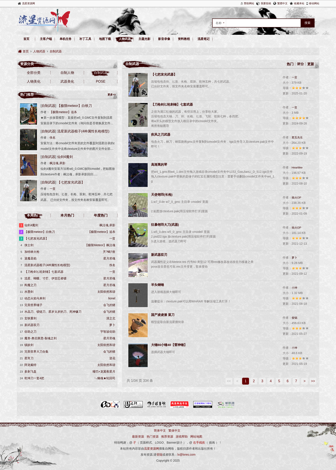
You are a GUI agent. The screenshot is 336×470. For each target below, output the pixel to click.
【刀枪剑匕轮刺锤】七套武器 (43, 271)
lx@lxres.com (186, 454)
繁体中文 (174, 430)
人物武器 (125, 39)
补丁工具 (85, 39)
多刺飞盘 (30, 371)
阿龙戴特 (30, 365)
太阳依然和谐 (106, 291)
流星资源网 (28, 3)
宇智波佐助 (107, 331)
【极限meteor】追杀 (63, 112)
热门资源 (153, 436)
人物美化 (33, 81)
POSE (100, 81)
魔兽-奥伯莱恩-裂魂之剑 (40, 338)
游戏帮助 (182, 436)
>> (313, 381)
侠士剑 (28, 245)
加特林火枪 (31, 251)
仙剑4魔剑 (65, 157)
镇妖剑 (28, 345)
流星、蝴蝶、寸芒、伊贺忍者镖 (45, 278)
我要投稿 (266, 3)
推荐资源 (167, 436)
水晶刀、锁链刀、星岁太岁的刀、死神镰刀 (52, 311)
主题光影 (144, 39)
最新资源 (138, 436)
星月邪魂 (109, 258)
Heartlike (297, 167)
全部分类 (33, 72)
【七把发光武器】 (71, 182)
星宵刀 (28, 358)
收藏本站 (299, 3)
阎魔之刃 (30, 285)
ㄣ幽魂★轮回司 (104, 378)
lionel (111, 298)
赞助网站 (249, 3)
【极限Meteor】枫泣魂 (100, 245)
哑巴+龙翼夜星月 (104, 371)
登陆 (159, 454)
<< (229, 381)
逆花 (112, 358)
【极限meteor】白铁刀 (74, 106)
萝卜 (294, 257)
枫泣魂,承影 (57, 163)
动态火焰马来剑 (34, 298)
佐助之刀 (30, 331)
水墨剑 (28, 291)
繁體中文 (282, 3)
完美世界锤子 (33, 305)
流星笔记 (204, 39)
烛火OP (296, 197)
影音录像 (164, 39)
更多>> (112, 94)
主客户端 (46, 39)
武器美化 (67, 81)
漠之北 (110, 318)
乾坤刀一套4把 (34, 378)
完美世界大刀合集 (36, 351)
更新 (310, 64)
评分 (300, 64)
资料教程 (184, 39)
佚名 (53, 137)
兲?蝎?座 (109, 251)
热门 (290, 64)
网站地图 (196, 436)
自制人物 (67, 72)
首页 (26, 39)
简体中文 (160, 430)
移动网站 (314, 3)
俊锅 (294, 317)
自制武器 (56, 51)
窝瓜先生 (297, 137)
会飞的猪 (109, 305)
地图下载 (105, 39)
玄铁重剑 (30, 318)
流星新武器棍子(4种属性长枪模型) (83, 131)
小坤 (294, 287)
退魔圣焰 (30, 258)
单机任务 (66, 39)
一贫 (294, 77)
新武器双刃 (31, 325)
